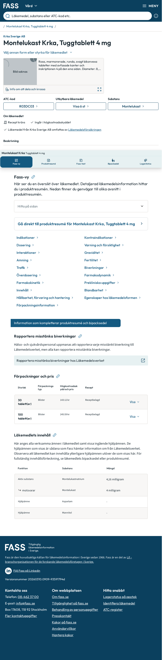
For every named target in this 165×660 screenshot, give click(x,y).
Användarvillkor (64, 610)
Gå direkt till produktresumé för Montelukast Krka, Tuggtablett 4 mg (81, 205)
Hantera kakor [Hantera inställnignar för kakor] (62, 616)
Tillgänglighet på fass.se (70, 585)
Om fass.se (60, 579)
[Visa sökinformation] (156, 16)
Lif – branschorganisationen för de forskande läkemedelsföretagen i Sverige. (68, 541)
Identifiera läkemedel (119, 585)
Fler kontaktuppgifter (21, 598)
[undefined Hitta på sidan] (81, 188)
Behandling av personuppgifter (75, 591)
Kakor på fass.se (64, 604)
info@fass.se (25, 585)
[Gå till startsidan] (11, 6)
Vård (31, 5)
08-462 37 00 (28, 579)
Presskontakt (61, 598)
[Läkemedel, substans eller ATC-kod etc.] (81, 15)
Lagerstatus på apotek (120, 579)
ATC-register (113, 591)
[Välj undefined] (38, 52)
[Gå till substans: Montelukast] (133, 94)
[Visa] (134, 384)
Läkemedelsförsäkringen (84, 117)
